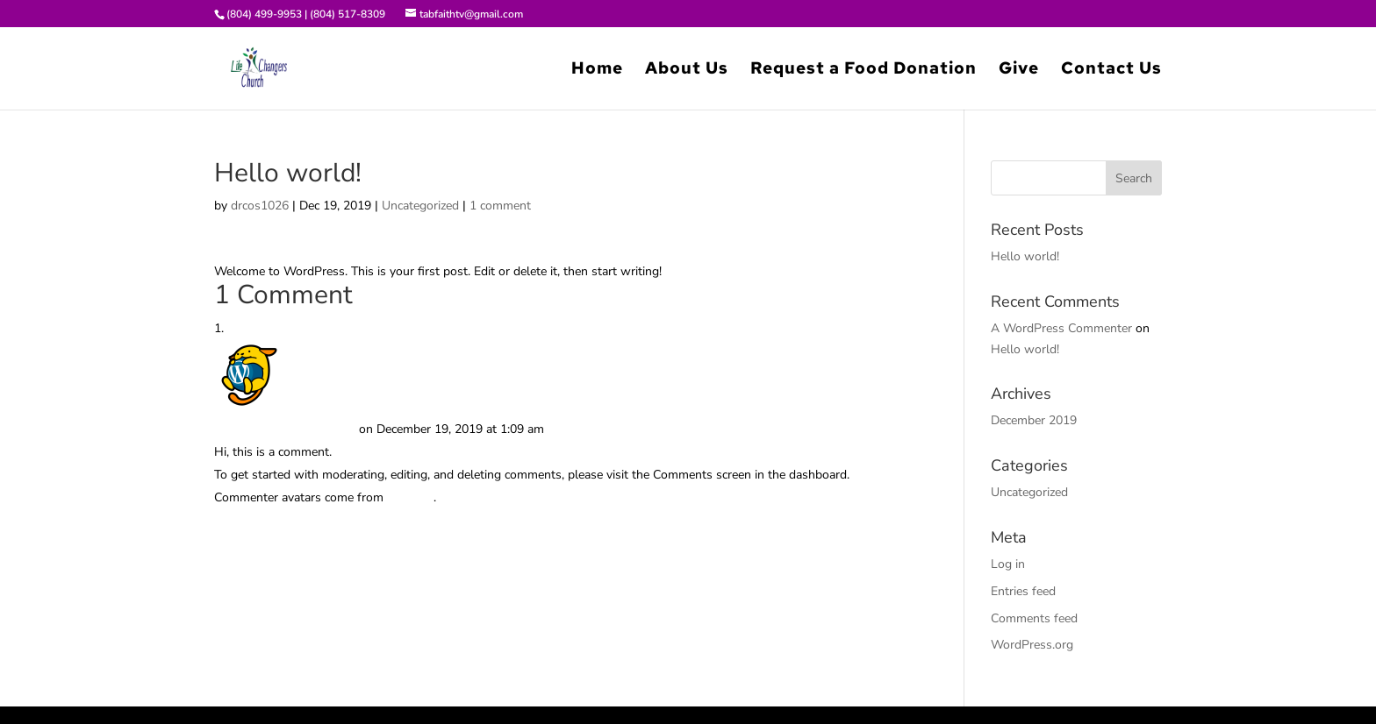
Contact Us (1111, 70)
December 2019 (1034, 420)
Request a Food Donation (863, 70)
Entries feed (1023, 591)
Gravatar (410, 497)
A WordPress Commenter (284, 429)
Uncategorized (420, 205)
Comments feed (1034, 618)
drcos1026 (260, 205)
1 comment (500, 205)
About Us (686, 70)
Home (597, 70)
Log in (1008, 564)
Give (1019, 70)
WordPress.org (1032, 644)
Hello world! (1025, 256)
